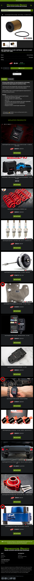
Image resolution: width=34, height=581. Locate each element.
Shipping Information (10, 561)
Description (4, 79)
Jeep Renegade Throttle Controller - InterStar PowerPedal (17, 398)
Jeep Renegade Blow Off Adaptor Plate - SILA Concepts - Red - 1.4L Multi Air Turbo (17, 494)
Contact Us (26, 555)
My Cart (8, 557)
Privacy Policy (26, 557)
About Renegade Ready (28, 556)
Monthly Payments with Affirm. (24, 0)
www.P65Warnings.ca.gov (8, 113)
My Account (9, 556)
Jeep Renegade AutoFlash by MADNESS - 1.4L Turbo (17, 367)
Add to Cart (21, 68)
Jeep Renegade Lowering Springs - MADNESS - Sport (17, 209)
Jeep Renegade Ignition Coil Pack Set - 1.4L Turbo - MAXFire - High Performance (17, 430)
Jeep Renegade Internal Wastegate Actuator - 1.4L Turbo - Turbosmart (17, 272)
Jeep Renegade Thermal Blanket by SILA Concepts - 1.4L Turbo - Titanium (17, 303)
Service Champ (30, 55)
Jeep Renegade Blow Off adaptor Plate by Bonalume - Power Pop (17, 526)
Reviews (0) (10, 79)
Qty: (2, 68)
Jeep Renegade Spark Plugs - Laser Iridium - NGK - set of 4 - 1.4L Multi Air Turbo (17, 240)
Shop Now (8, 555)
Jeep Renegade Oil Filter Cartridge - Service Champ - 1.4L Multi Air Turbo (18, 14)
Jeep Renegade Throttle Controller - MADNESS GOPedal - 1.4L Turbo (17, 335)
